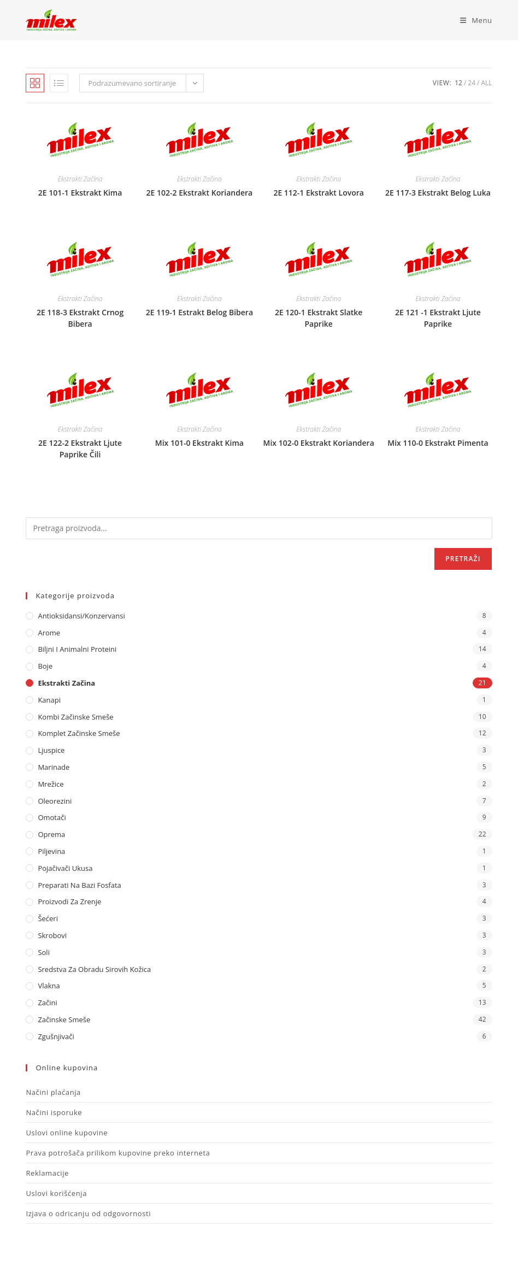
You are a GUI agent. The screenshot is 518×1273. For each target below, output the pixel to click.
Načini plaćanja (53, 1092)
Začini (47, 1002)
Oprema (51, 834)
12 (458, 82)
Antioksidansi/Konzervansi (81, 616)
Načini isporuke (54, 1112)
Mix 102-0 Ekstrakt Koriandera (318, 443)
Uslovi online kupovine (67, 1133)
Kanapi (49, 700)
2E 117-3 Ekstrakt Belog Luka (438, 192)
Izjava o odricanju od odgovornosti (88, 1213)
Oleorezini (55, 801)
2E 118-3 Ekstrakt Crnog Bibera (80, 318)
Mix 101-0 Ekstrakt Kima (199, 443)
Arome (49, 633)
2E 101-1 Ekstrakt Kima (80, 192)
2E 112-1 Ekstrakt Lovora (318, 192)
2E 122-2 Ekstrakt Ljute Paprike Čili (80, 448)
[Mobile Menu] (472, 20)
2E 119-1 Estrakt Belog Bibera (199, 312)
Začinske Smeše (64, 1019)
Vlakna (49, 986)
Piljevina (51, 851)
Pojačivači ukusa (65, 868)
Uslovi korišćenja (56, 1193)
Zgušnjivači (56, 1036)
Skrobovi (52, 935)
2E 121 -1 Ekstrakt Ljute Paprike (438, 318)
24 (471, 82)
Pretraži (462, 558)
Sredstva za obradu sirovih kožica (94, 969)
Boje (45, 666)
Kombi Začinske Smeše (75, 717)
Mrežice (50, 784)
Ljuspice (51, 750)
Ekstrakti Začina (80, 179)
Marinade (53, 767)
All (486, 82)
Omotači (52, 817)
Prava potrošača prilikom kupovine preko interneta (118, 1153)
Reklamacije (47, 1173)
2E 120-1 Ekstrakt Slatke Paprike (319, 318)
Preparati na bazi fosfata (79, 885)
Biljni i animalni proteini (77, 649)
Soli (44, 952)
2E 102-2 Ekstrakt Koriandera (199, 192)
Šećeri (48, 918)
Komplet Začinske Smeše (79, 733)
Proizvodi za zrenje (69, 901)
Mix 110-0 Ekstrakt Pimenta (437, 443)
